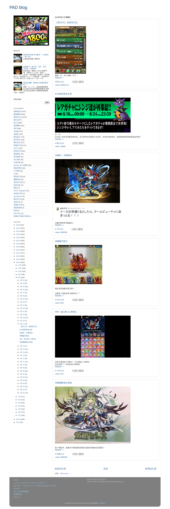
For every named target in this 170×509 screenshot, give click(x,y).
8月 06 (22, 377)
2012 (18, 422)
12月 (20, 265)
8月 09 (22, 368)
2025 (18, 228)
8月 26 (22, 296)
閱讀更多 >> (59, 78)
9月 (19, 274)
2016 (18, 256)
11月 (20, 268)
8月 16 (22, 346)
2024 (18, 231)
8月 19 (22, 318)
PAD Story (17, 213)
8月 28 (22, 289)
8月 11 (22, 362)
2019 (18, 247)
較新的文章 (60, 468)
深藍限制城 (18, 208)
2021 (18, 240)
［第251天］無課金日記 (66, 22)
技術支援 (17, 185)
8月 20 (22, 314)
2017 (18, 253)
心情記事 (17, 162)
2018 (18, 250)
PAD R (16, 148)
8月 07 (22, 374)
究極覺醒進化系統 (63, 383)
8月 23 (22, 305)
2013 (18, 419)
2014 (18, 262)
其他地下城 (18, 193)
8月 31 (22, 280)
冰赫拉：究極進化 (63, 155)
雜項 (62, 303)
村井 (15, 128)
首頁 (105, 468)
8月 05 (22, 380)
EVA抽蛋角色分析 (63, 94)
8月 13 (22, 355)
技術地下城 (18, 182)
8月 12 (22, 358)
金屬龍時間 (18, 494)
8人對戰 (16, 171)
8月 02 (22, 389)
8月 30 (22, 283)
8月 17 (22, 324)
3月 (19, 409)
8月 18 (22, 321)
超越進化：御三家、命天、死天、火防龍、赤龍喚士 (35, 67)
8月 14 (22, 352)
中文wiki (17, 497)
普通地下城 (18, 205)
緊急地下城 (18, 176)
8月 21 (22, 311)
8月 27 (22, 293)
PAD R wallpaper (20, 191)
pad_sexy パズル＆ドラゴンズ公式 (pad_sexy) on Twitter (35, 486)
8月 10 (22, 365)
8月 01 (22, 393)
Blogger (102, 503)
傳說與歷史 (18, 168)
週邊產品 (17, 154)
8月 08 (22, 371)
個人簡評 (17, 159)
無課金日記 (65, 85)
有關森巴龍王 (61, 241)
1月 (19, 415)
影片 (62, 374)
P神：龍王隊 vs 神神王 (66, 312)
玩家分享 (17, 202)
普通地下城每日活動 (21, 216)
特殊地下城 (18, 151)
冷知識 (16, 131)
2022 (18, 237)
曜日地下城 (18, 199)
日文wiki (17, 488)
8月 (19, 277)
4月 (19, 406)
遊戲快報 (64, 232)
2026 (18, 225)
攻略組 (63, 146)
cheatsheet (17, 196)
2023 (18, 234)
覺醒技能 (17, 179)
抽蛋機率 (17, 125)
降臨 (15, 188)
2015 (18, 259)
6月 (19, 400)
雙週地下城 (18, 145)
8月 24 (22, 302)
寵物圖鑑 (17, 114)
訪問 (15, 210)
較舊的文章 (150, 468)
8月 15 (22, 349)
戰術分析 (17, 142)
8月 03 (22, 386)
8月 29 (22, 286)
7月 (19, 397)
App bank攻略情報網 (21, 491)
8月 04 (22, 383)
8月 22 (22, 308)
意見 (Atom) (64, 473)
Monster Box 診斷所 (21, 165)
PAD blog (18, 7)
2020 (18, 244)
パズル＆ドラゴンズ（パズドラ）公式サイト (30, 483)
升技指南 (17, 157)
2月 (19, 412)
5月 (19, 403)
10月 (20, 271)
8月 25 (22, 299)
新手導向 (17, 140)
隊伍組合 (17, 137)
